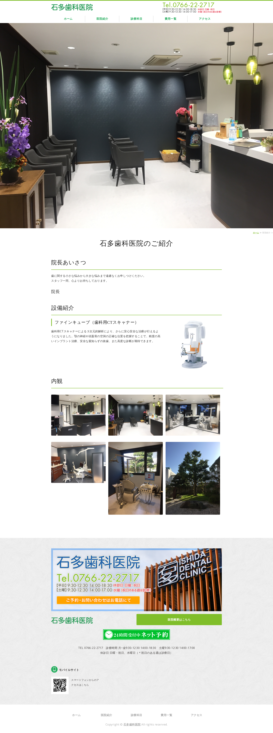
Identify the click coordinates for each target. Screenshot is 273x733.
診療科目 (136, 18)
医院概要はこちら (179, 619)
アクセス (204, 18)
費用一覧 (170, 18)
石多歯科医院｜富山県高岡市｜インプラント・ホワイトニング (72, 6)
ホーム (68, 18)
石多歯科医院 (132, 724)
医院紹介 (102, 18)
